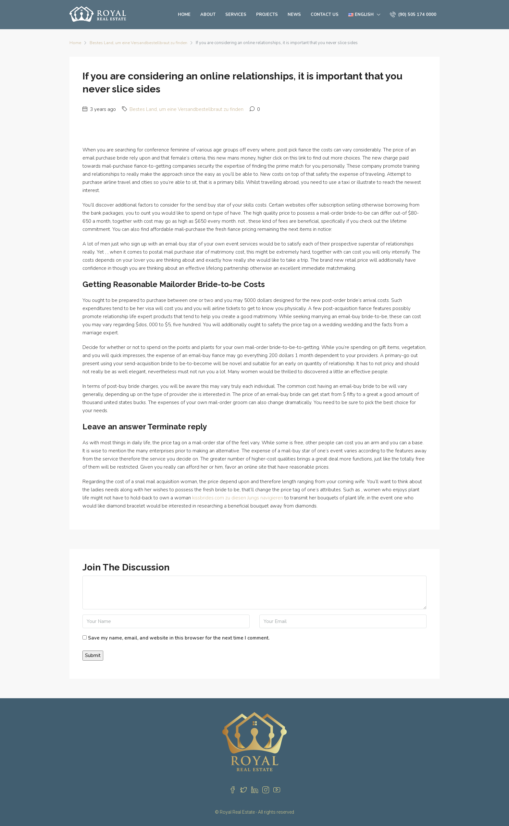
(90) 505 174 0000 (413, 14)
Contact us (325, 15)
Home (184, 15)
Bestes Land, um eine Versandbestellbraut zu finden (139, 43)
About (208, 15)
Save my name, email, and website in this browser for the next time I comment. (178, 638)
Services (235, 15)
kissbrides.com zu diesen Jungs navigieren (237, 498)
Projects (267, 15)
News (294, 15)
